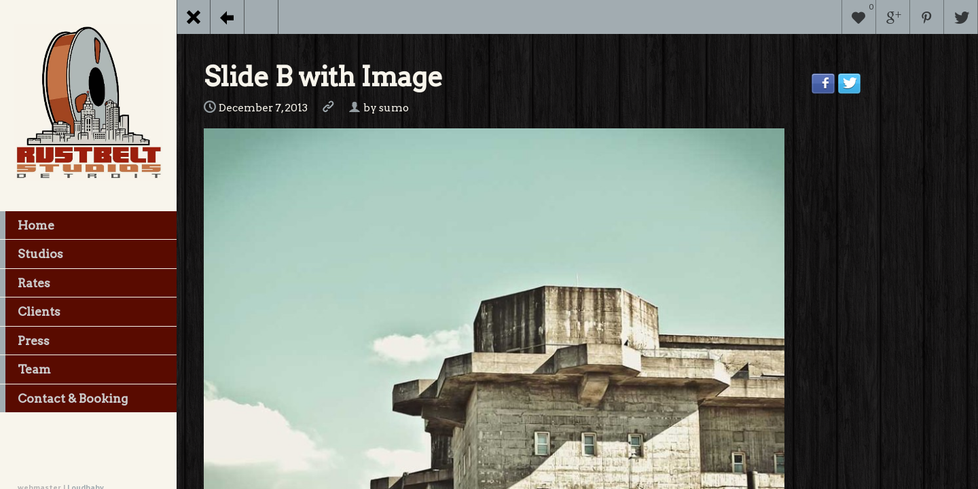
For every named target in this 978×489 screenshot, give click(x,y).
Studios (31, 254)
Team (25, 369)
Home (27, 225)
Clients (30, 311)
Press (25, 341)
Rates (25, 283)
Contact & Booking (64, 398)
